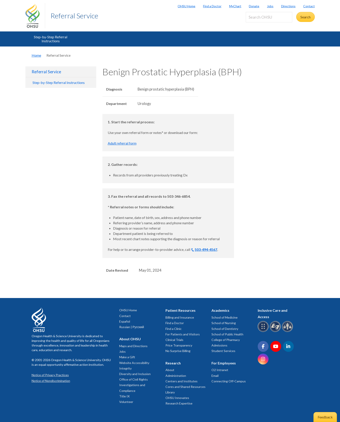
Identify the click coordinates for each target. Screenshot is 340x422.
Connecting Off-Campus (228, 381)
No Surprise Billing (177, 351)
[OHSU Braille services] (264, 331)
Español (124, 321)
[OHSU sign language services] (276, 331)
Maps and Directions (133, 346)
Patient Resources (180, 310)
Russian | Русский (131, 327)
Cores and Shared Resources (185, 387)
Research (173, 363)
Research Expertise (178, 403)
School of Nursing (223, 323)
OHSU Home (186, 6)
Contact (309, 6)
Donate (254, 6)
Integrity (125, 368)
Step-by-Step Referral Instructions (50, 39)
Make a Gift (127, 357)
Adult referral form (122, 143)
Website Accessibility (134, 363)
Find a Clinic (173, 329)
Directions (288, 6)
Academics (220, 310)
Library (170, 392)
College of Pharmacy (225, 340)
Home (36, 55)
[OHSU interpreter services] (288, 331)
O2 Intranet (219, 370)
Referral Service (74, 15)
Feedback (325, 417)
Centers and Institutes (181, 381)
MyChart (235, 6)
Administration (175, 375)
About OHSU (130, 339)
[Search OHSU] (269, 17)
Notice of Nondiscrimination (51, 381)
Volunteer (126, 402)
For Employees (223, 363)
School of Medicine (224, 317)
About (169, 370)
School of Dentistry (224, 329)
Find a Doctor (212, 6)
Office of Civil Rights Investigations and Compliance (133, 384)
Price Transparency (178, 345)
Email (215, 375)
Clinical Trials (174, 340)
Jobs (270, 6)
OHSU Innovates (177, 398)
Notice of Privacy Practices (50, 375)
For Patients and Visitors (182, 334)
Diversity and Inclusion (135, 374)
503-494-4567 (206, 249)
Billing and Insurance (179, 317)
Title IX (124, 396)
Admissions (219, 345)
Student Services (223, 351)
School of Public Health (227, 334)
